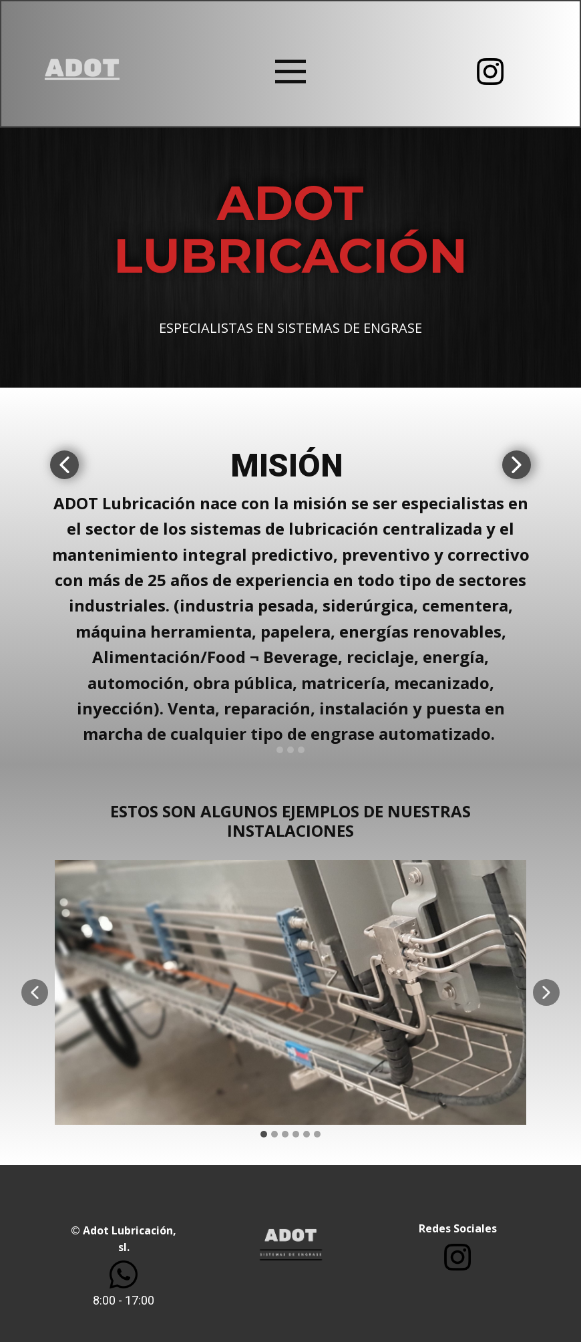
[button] (64, 464)
